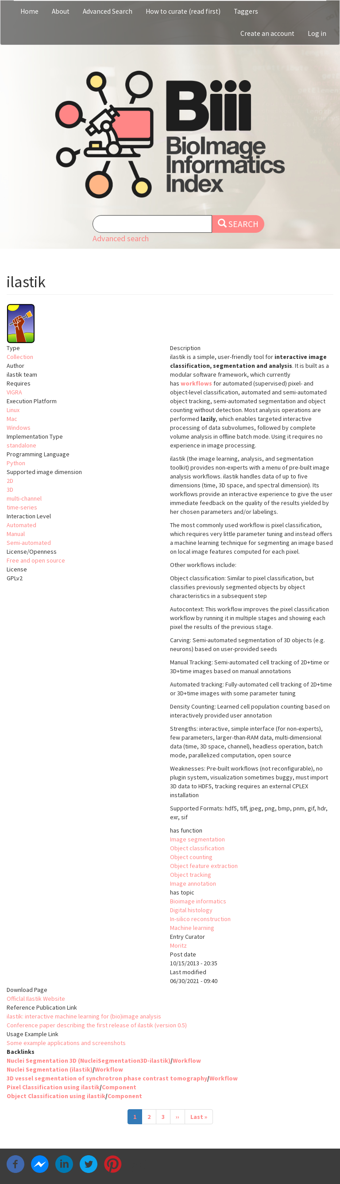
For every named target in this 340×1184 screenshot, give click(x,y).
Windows (19, 428)
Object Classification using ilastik (56, 1096)
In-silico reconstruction (200, 919)
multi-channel (24, 498)
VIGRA (14, 392)
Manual (16, 534)
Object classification (197, 848)
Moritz (178, 945)
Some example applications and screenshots (66, 1043)
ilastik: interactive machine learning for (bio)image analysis (84, 1016)
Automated (21, 525)
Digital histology (191, 910)
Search (238, 224)
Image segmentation (197, 839)
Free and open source (36, 560)
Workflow (187, 1060)
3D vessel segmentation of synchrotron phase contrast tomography (107, 1078)
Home (29, 11)
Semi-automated (29, 543)
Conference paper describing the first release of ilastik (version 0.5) (97, 1025)
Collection (20, 357)
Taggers (246, 11)
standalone (21, 445)
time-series (22, 507)
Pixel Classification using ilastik (53, 1087)
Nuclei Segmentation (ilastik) (50, 1069)
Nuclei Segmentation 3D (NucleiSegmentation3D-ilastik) (88, 1060)
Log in (317, 33)
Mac (12, 419)
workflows (196, 383)
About (61, 11)
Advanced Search (107, 11)
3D (10, 490)
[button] (170, 323)
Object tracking (190, 875)
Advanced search (121, 238)
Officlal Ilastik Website (36, 999)
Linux (13, 410)
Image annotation (193, 883)
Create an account (267, 33)
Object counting (191, 857)
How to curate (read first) (183, 11)
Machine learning (192, 928)
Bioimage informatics (198, 901)
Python (16, 463)
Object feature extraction (204, 866)
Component (119, 1087)
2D (10, 481)
